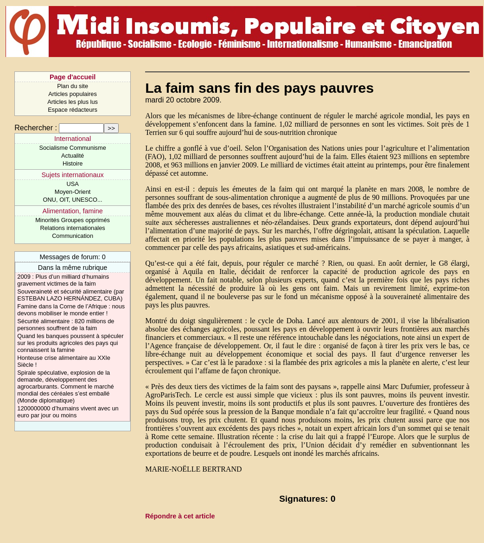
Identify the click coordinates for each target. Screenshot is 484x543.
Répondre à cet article (180, 516)
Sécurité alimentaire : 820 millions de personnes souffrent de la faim (65, 325)
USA (72, 183)
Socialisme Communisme (72, 147)
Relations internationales (72, 227)
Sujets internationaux (72, 175)
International (72, 138)
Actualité (72, 155)
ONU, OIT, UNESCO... (72, 199)
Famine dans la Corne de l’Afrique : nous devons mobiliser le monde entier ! (71, 310)
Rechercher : (35, 128)
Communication (72, 235)
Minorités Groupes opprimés (72, 220)
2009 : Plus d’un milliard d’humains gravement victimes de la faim (63, 280)
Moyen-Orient (73, 191)
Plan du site (72, 86)
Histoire (73, 163)
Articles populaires (72, 93)
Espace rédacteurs (72, 109)
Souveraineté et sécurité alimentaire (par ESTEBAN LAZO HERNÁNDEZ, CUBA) (70, 295)
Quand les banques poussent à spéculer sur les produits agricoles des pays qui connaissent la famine (70, 342)
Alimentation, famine (72, 211)
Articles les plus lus (72, 101)
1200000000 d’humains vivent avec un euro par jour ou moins (67, 412)
